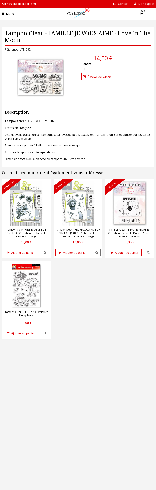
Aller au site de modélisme (19, 4)
